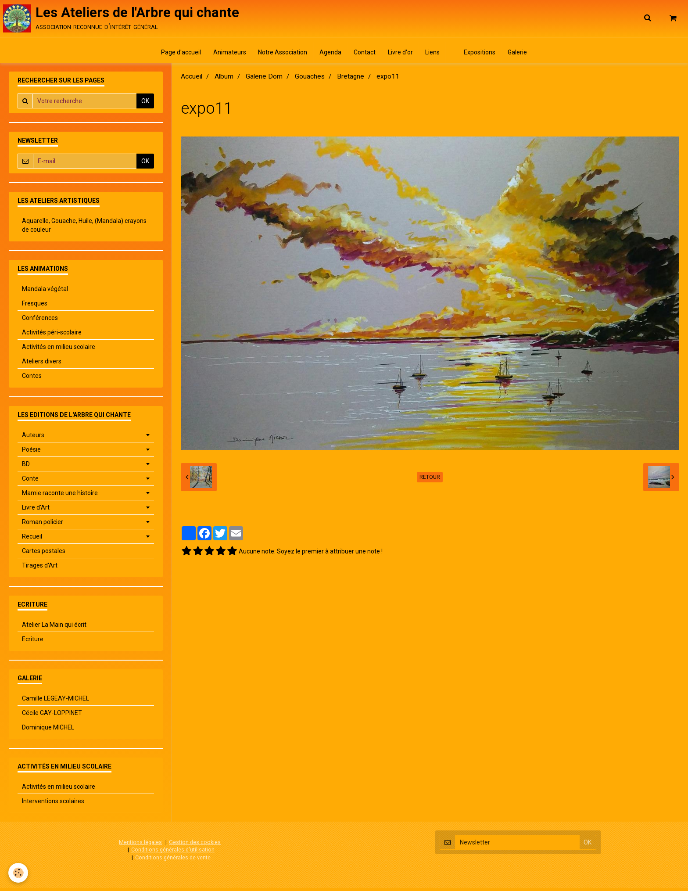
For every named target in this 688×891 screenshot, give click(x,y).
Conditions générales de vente (173, 860)
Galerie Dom (264, 79)
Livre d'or (401, 54)
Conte (30, 481)
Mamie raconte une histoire (60, 495)
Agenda (329, 54)
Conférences (40, 320)
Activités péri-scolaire (52, 335)
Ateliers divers (41, 364)
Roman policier (42, 524)
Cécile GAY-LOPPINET (52, 715)
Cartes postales (43, 553)
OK (145, 104)
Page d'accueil (175, 54)
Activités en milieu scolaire (58, 349)
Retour (429, 480)
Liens (434, 54)
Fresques (34, 306)
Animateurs (224, 54)
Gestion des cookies (195, 845)
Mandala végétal (45, 291)
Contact (364, 54)
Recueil (32, 539)
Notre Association (279, 54)
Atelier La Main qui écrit (54, 627)
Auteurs (33, 438)
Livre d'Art (36, 510)
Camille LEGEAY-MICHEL (55, 701)
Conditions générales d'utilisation (173, 852)
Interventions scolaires (53, 804)
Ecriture (32, 642)
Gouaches (310, 79)
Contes (32, 378)
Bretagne (350, 79)
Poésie (31, 452)
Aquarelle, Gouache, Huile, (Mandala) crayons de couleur (84, 228)
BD (26, 467)
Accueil (191, 79)
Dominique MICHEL (48, 730)
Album (224, 79)
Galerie (524, 54)
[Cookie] (19, 873)
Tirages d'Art (39, 568)
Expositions (485, 54)
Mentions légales (140, 845)
